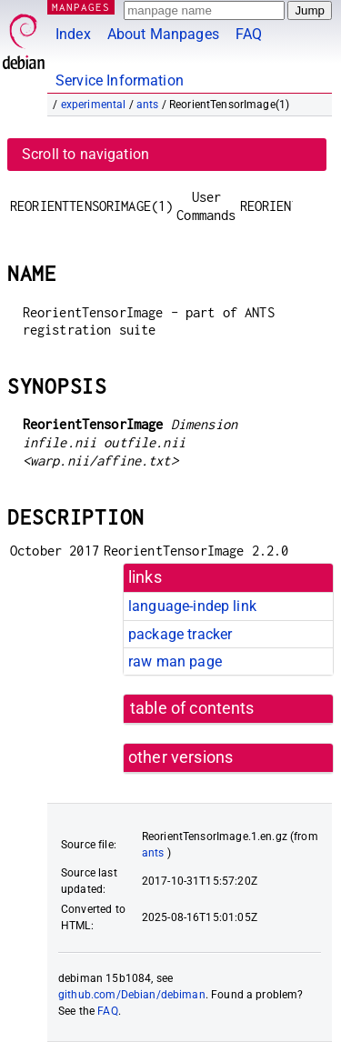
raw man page (175, 661)
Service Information (119, 80)
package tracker (180, 634)
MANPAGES (81, 7)
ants (147, 104)
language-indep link (192, 606)
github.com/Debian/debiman (132, 994)
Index (73, 34)
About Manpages (163, 34)
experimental (93, 104)
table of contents (192, 708)
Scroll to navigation (85, 154)
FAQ (249, 34)
